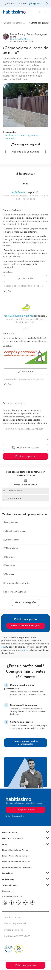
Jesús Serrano (18, 192)
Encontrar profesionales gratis (26, 626)
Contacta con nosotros (12, 896)
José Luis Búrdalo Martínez (18, 316)
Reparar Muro (14, 498)
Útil (7, 291)
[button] (25, 832)
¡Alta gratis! (35, 4)
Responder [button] (25, 279)
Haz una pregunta (38, 23)
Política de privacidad (15, 924)
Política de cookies (13, 930)
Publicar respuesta (25, 456)
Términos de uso (12, 917)
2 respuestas (9, 132)
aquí (3, 647)
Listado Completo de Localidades (17, 868)
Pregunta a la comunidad (25, 152)
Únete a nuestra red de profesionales (25, 742)
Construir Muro (14, 491)
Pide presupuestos (25, 965)
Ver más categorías (25, 602)
